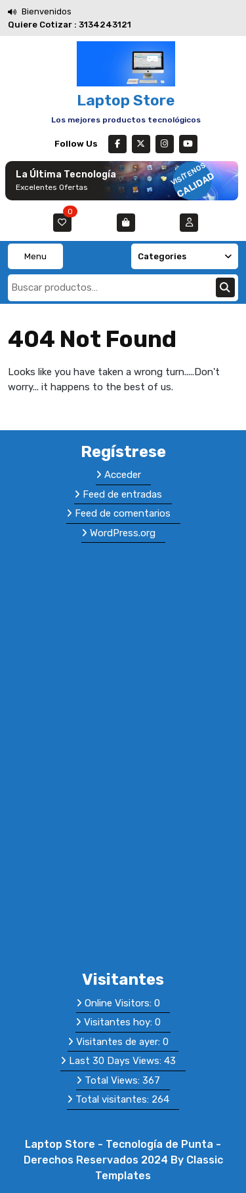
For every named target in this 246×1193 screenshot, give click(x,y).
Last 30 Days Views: (116, 1061)
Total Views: (113, 1080)
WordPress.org (122, 533)
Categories (185, 256)
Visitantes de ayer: (119, 1042)
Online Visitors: (119, 1003)
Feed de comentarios (123, 513)
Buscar (225, 287)
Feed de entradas (122, 494)
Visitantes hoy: (119, 1022)
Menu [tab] (35, 256)
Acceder (122, 475)
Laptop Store (125, 100)
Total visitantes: (113, 1099)
